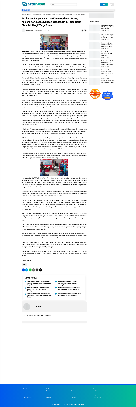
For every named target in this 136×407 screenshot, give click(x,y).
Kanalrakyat (73, 395)
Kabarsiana (72, 393)
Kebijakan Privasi (27, 395)
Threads (48, 391)
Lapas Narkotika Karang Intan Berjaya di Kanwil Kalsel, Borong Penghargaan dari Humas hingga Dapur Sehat (107, 27)
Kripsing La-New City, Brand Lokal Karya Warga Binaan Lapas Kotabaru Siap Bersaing (38, 289)
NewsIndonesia (97, 397)
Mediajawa (96, 391)
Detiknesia (72, 388)
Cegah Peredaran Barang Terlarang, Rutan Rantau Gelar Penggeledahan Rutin (69, 294)
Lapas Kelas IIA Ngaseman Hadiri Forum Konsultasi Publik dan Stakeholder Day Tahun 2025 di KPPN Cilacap (107, 71)
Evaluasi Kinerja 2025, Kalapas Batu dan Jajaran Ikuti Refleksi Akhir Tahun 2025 (107, 62)
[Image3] (101, 17)
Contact (25, 388)
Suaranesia (96, 393)
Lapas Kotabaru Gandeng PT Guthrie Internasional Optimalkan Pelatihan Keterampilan (67, 283)
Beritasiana (72, 391)
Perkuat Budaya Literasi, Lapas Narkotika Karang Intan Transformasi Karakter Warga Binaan (39, 295)
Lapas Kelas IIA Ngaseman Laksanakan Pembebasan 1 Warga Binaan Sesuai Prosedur (107, 80)
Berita (28, 14)
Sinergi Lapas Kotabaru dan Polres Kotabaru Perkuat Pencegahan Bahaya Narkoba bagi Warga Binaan (39, 283)
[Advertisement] (54, 337)
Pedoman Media (27, 397)
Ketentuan (25, 393)
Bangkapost (96, 395)
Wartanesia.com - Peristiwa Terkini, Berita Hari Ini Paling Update (68, 404)
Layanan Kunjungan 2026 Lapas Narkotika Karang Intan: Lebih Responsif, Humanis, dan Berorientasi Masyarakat (107, 44)
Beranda (24, 14)
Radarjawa (95, 388)
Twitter (48, 388)
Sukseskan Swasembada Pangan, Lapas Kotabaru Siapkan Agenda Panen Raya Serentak (69, 289)
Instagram (48, 397)
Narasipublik (73, 397)
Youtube (48, 393)
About (24, 391)
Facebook (48, 395)
